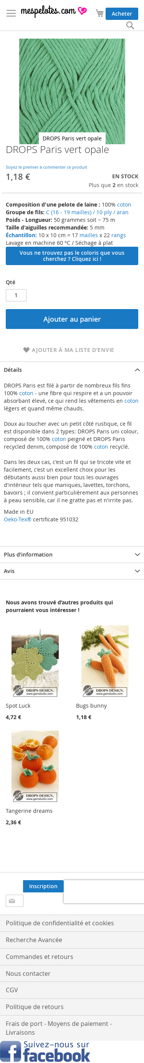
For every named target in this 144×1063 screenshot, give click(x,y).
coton (124, 204)
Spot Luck (18, 705)
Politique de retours (35, 1007)
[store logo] (54, 11)
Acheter (122, 13)
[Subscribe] (43, 886)
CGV (12, 990)
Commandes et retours (39, 956)
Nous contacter (28, 973)
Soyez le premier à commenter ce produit (46, 167)
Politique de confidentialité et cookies (60, 923)
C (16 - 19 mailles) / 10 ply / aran (87, 212)
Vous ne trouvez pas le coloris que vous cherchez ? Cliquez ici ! (72, 255)
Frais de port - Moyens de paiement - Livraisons (59, 1028)
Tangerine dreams (29, 810)
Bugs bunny (91, 705)
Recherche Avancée (34, 940)
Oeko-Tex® (17, 519)
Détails (13, 369)
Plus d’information (28, 554)
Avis (9, 571)
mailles (88, 235)
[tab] (72, 369)
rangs (118, 235)
